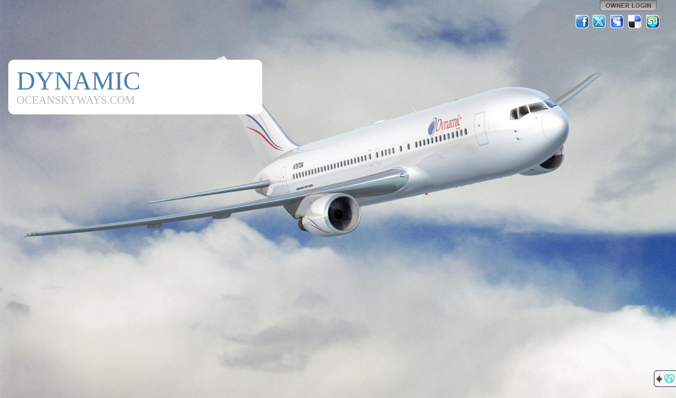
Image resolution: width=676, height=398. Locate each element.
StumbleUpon (653, 21)
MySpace (617, 21)
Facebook (582, 21)
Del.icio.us (635, 21)
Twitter (600, 21)
